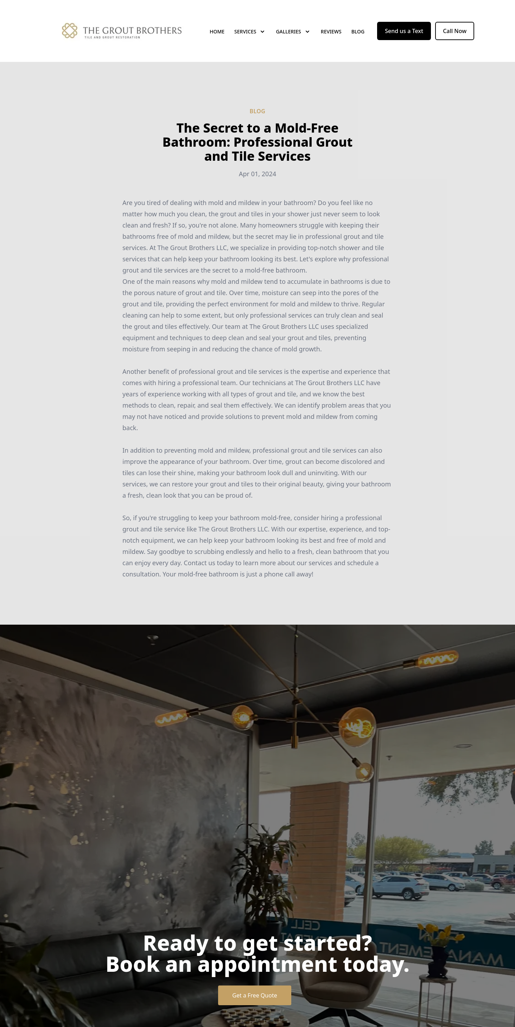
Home (217, 31)
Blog (358, 31)
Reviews (331, 31)
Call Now (454, 31)
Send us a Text (404, 31)
